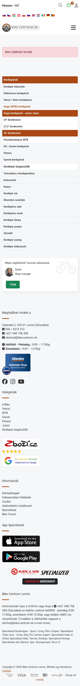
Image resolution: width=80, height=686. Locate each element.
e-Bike (6, 404)
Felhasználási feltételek (16, 497)
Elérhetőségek (11, 493)
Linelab (40, 679)
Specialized (9, 510)
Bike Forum (9, 514)
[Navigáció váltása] (60, 27)
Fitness (6, 421)
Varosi (6, 408)
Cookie (6, 501)
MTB (5, 413)
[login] (75, 5)
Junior (6, 425)
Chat (13, 284)
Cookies (6, 670)
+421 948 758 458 (16, 333)
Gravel (6, 417)
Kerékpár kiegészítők (15, 429)
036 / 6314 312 (15, 329)
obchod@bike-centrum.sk (21, 337)
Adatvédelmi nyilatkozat (17, 505)
